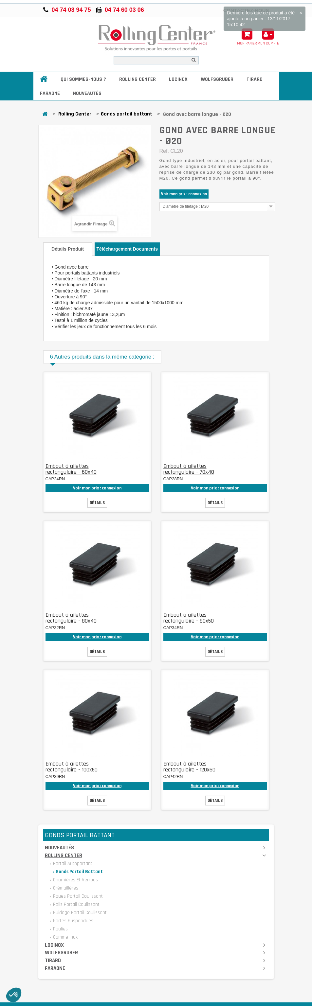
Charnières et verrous (75, 880)
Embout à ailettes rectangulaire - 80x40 (71, 618)
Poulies (60, 929)
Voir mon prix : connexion (184, 194)
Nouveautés (87, 93)
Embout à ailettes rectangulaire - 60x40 (71, 469)
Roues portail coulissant (77, 896)
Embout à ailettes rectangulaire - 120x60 (189, 766)
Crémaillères (65, 888)
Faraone (50, 93)
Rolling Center (137, 79)
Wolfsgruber (217, 79)
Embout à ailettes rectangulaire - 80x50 (188, 618)
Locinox (178, 79)
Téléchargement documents (127, 249)
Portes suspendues (72, 921)
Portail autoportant (72, 863)
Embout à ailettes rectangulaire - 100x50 (72, 766)
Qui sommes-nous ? (83, 79)
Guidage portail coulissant (79, 912)
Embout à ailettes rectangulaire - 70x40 (188, 469)
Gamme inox (65, 937)
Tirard (255, 79)
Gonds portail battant (126, 114)
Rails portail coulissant (76, 904)
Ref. (164, 151)
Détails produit (67, 249)
